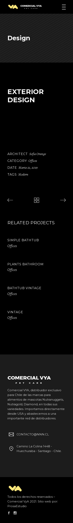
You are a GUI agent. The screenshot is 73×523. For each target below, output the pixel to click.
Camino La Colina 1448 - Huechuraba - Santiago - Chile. (34, 448)
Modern (23, 174)
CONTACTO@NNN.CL (28, 434)
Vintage (15, 312)
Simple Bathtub (23, 240)
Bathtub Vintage (24, 288)
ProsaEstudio (17, 506)
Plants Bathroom (25, 264)
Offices (32, 160)
